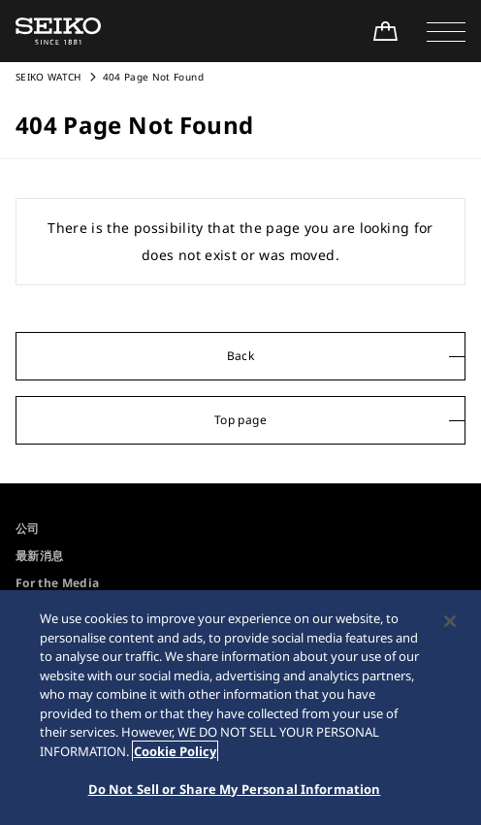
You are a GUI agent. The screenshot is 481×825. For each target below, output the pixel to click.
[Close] (450, 621)
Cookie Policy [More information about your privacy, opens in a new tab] (175, 751)
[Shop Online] (385, 31)
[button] (446, 31)
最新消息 (39, 555)
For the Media (58, 583)
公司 (28, 528)
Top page (240, 420)
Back (240, 355)
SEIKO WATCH (48, 76)
